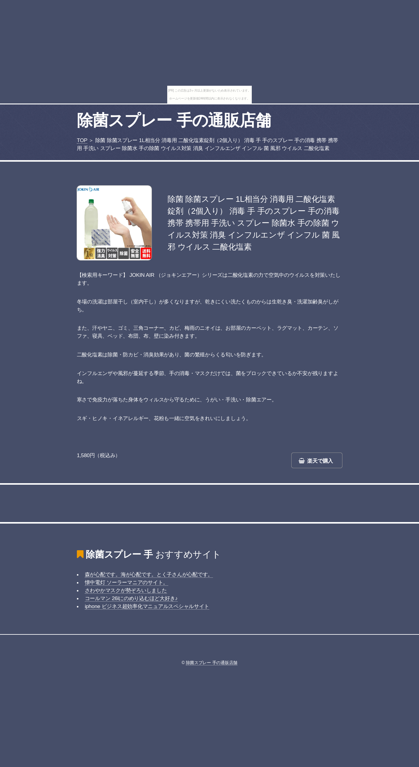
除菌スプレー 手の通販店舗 (174, 120)
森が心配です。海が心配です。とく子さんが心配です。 (149, 574)
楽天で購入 (320, 461)
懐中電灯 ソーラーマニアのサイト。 (126, 582)
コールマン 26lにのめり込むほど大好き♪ (131, 598)
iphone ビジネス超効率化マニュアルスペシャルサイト (147, 606)
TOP (82, 140)
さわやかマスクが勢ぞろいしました (126, 590)
